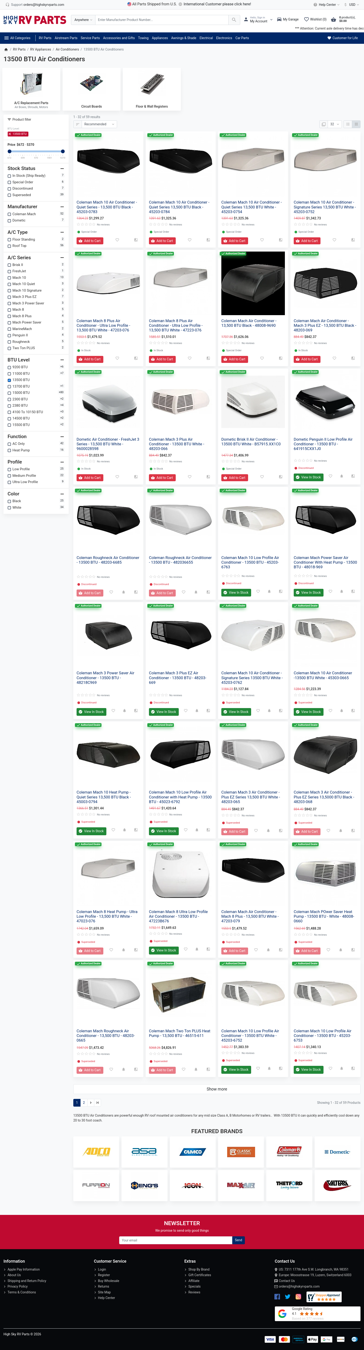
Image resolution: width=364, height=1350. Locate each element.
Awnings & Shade (183, 38)
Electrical (206, 38)
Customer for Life (342, 38)
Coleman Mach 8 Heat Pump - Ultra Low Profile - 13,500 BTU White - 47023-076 (107, 916)
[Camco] (193, 1152)
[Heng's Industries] (144, 1186)
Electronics (224, 38)
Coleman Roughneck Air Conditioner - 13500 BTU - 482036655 (180, 560)
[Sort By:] (99, 124)
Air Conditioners (67, 49)
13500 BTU (18, 134)
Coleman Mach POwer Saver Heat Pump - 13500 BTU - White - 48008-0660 (324, 916)
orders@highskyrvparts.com (299, 1286)
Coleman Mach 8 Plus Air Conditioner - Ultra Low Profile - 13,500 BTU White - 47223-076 (176, 325)
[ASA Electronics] (144, 1152)
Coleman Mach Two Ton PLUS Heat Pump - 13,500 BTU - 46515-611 (179, 1033)
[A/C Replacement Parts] (31, 83)
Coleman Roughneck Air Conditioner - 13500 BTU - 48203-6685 (108, 560)
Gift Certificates (199, 1275)
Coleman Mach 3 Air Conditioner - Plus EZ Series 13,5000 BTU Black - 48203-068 (324, 797)
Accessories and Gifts (119, 38)
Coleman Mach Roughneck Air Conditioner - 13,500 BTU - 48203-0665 (106, 1036)
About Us (14, 1275)
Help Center (106, 1298)
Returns (103, 1286)
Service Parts (90, 38)
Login (102, 1269)
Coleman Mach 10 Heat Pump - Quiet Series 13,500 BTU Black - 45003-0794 (104, 797)
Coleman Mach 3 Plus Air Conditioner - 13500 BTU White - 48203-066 (176, 444)
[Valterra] (337, 1186)
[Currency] (351, 4)
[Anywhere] (83, 20)
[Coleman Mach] (289, 1152)
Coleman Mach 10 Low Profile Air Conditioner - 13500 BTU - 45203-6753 (322, 1036)
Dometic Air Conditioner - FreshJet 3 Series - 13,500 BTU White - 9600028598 (108, 444)
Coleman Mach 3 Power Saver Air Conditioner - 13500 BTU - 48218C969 (105, 678)
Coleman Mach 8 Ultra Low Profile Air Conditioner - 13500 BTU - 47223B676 (178, 916)
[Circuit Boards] (91, 83)
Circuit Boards (91, 106)
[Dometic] (337, 1152)
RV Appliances (40, 49)
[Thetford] (289, 1186)
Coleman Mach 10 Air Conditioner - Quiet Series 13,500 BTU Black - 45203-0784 (179, 207)
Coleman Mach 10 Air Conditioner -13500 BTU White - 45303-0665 (323, 675)
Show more (217, 1089)
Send (238, 1240)
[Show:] (335, 124)
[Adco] (96, 1152)
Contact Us (287, 1281)
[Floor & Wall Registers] (152, 83)
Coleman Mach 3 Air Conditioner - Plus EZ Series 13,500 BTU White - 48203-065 (250, 797)
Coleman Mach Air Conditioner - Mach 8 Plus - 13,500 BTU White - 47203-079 (250, 916)
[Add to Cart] (90, 240)
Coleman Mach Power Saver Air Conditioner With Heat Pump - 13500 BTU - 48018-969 (325, 562)
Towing (143, 38)
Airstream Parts (66, 38)
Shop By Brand (198, 1269)
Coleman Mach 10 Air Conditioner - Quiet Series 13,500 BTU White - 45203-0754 (251, 207)
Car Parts (242, 38)
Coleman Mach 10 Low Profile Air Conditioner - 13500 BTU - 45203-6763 (250, 562)
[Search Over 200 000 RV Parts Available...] (162, 20)
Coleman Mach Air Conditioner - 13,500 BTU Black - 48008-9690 (248, 323)
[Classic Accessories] (241, 1152)
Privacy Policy (17, 1286)
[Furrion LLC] (96, 1186)
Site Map (104, 1292)
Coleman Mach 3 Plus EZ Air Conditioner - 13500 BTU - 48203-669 (177, 678)
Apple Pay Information (23, 1269)
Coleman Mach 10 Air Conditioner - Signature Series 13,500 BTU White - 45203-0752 (325, 207)
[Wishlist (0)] (316, 19)
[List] (348, 124)
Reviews (194, 1292)
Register (104, 1275)
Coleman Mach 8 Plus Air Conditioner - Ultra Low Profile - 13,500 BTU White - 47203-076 (103, 325)
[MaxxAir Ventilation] (241, 1186)
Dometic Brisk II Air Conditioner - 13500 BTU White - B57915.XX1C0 (251, 441)
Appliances (160, 38)
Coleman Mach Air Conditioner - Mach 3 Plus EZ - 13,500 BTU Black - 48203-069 (325, 325)
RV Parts (45, 38)
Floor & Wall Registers (152, 106)
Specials (194, 1286)
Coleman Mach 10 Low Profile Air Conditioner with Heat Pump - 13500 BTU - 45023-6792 (180, 797)
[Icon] (193, 1186)
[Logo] (34, 19)
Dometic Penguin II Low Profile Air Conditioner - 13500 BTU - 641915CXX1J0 (323, 444)
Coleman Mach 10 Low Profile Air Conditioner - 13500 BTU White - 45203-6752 (250, 1036)
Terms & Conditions (21, 1292)
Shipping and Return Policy (26, 1281)
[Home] (5, 49)
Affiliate (193, 1281)
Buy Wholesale (108, 1281)
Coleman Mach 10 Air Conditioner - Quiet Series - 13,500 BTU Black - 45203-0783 (107, 207)
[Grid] (356, 124)
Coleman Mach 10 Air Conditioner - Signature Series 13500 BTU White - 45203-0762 (252, 678)
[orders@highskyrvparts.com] (34, 4)
